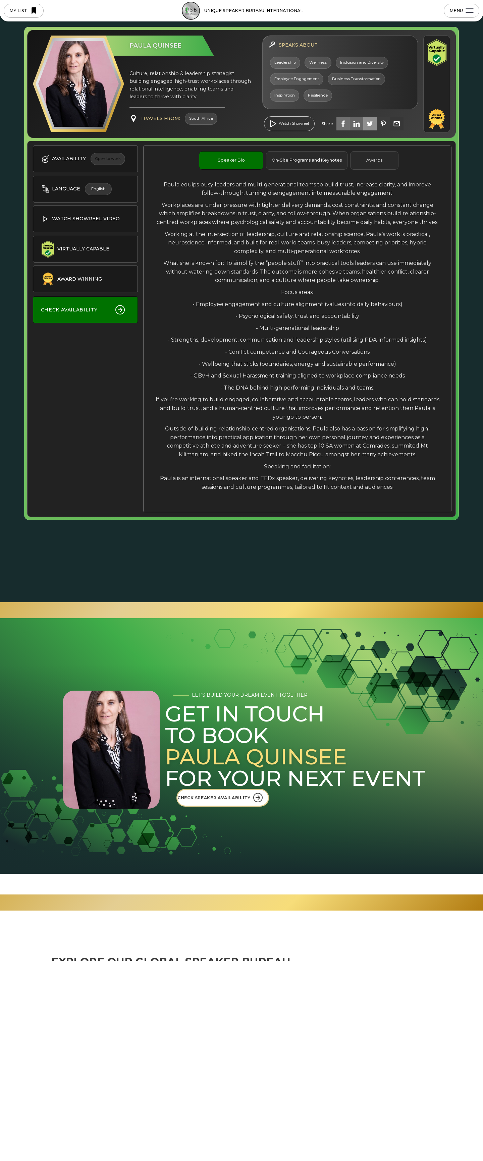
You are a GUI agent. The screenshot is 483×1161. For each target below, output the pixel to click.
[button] (427, 1140)
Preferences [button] (296, 1140)
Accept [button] (392, 1140)
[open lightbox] (289, 123)
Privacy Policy (249, 1144)
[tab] (231, 160)
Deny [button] (340, 1140)
